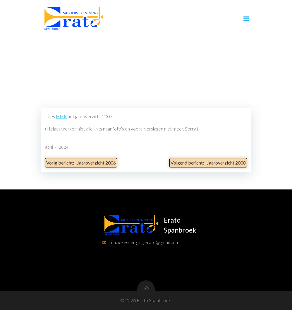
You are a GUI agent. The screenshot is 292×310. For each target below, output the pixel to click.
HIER (61, 116)
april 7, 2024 (56, 147)
